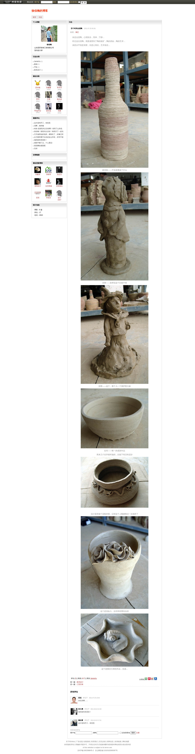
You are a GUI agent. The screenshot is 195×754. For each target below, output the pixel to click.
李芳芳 (59, 87)
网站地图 (126, 741)
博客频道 (13, 2)
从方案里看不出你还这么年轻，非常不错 (48, 137)
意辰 (37, 198)
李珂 (37, 99)
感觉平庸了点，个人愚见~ (43, 143)
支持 (35, 148)
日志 (40, 17)
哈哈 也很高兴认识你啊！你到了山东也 (48, 129)
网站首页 (30, 2)
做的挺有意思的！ (40, 140)
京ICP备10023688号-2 (85, 750)
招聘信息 (110, 741)
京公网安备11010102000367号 (106, 750)
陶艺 (77, 32)
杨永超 (59, 99)
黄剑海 (48, 111)
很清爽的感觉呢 (40, 146)
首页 (34, 17)
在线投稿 (86, 741)
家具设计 (37, 70)
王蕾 (48, 99)
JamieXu (37, 61)
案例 (35, 64)
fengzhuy (37, 111)
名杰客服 (48, 186)
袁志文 (59, 174)
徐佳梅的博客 (40, 10)
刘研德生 (59, 186)
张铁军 (48, 174)
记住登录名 (126, 733)
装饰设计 (38, 186)
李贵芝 (48, 198)
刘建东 (37, 174)
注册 (137, 733)
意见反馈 (102, 741)
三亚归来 (80, 684)
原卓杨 (37, 87)
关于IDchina (70, 741)
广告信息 (79, 741)
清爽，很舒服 (39, 126)
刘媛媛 (48, 87)
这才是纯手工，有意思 (42, 123)
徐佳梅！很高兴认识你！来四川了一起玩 (48, 131)
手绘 (35, 67)
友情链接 (118, 741)
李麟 (59, 111)
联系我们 (94, 741)
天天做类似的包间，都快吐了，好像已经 (48, 134)
